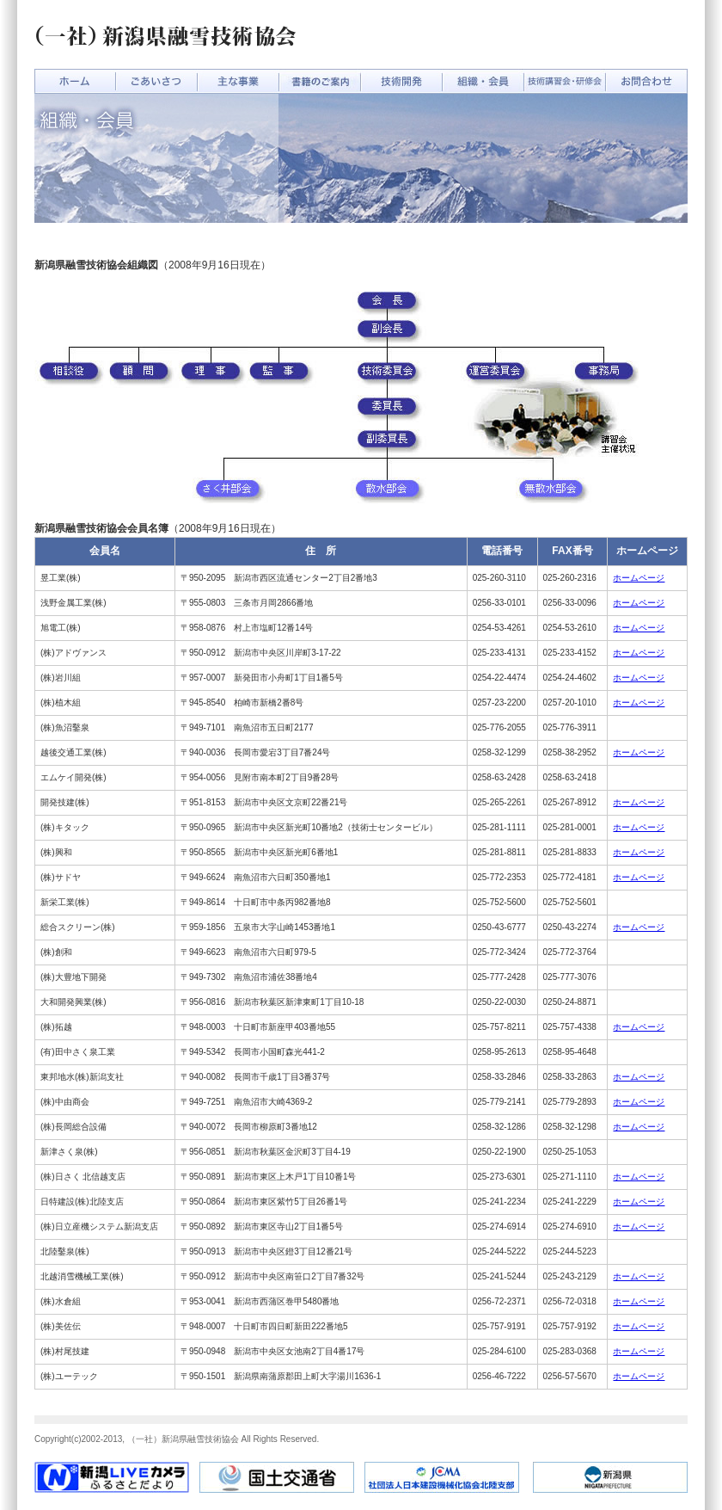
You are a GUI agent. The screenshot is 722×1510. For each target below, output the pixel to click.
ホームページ (638, 577)
